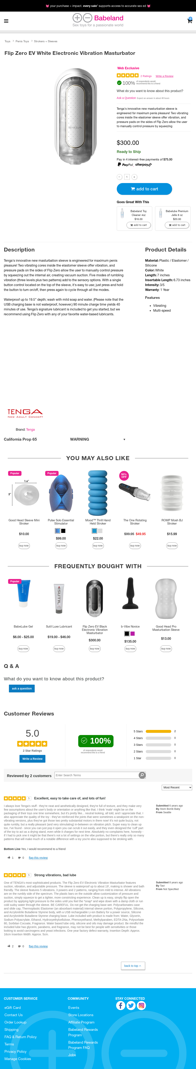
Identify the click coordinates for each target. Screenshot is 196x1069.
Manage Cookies (17, 1059)
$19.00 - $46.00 (59, 637)
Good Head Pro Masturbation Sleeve (166, 628)
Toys (7, 41)
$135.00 (130, 641)
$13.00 (166, 638)
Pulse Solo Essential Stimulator (61, 521)
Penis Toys (22, 41)
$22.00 (98, 538)
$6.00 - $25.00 (23, 637)
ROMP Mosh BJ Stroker (172, 521)
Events (73, 1007)
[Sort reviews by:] (177, 787)
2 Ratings (146, 76)
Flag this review (38, 857)
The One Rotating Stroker (135, 521)
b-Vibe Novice (130, 626)
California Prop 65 (65, 439)
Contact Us (13, 1015)
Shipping (11, 1029)
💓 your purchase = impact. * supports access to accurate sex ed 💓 (98, 6)
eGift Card (12, 1007)
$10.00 (24, 534)
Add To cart (144, 188)
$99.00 (61, 538)
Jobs (72, 1055)
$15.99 (172, 534)
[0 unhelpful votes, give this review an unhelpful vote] (20, 858)
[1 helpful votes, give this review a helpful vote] (9, 858)
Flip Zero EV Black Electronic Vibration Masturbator (95, 630)
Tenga (30, 429)
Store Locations (80, 1015)
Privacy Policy (15, 1051)
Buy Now (24, 545)
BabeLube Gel (23, 626)
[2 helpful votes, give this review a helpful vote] (9, 946)
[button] (57, 531)
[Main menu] (6, 21)
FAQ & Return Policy (20, 1037)
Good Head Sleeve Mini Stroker (24, 521)
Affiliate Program (81, 1022)
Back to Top (132, 966)
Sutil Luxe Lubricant (59, 626)
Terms (9, 1044)
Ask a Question (126, 98)
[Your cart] (189, 20)
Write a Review (164, 76)
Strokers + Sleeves (45, 41)
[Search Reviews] (100, 775)
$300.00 (95, 640)
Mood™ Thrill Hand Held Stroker (98, 521)
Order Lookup (15, 1022)
